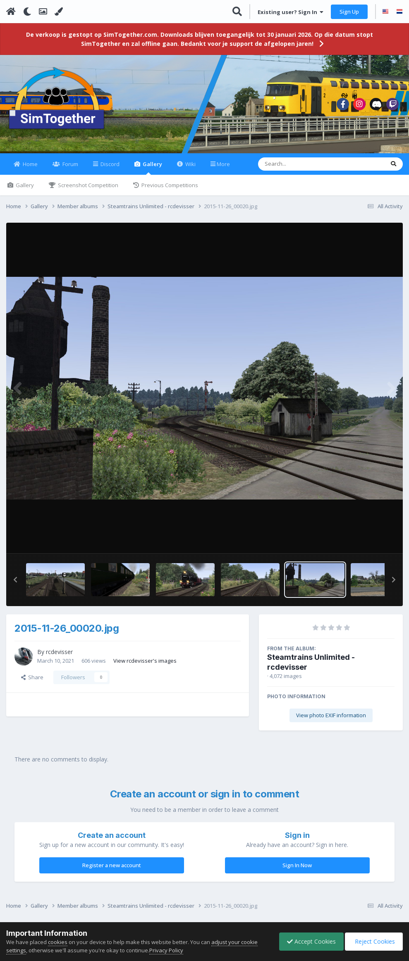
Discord (109, 169)
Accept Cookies (309, 941)
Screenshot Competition (87, 190)
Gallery (151, 172)
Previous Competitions (169, 190)
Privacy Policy (166, 950)
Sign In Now (297, 870)
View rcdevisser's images (145, 665)
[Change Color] (59, 11)
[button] (15, 585)
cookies (57, 942)
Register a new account (111, 870)
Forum (69, 169)
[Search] (299, 169)
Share (32, 682)
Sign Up (349, 11)
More (223, 169)
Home (30, 169)
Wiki (190, 169)
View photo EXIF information (331, 720)
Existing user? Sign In (290, 12)
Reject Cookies (373, 941)
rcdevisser (59, 657)
